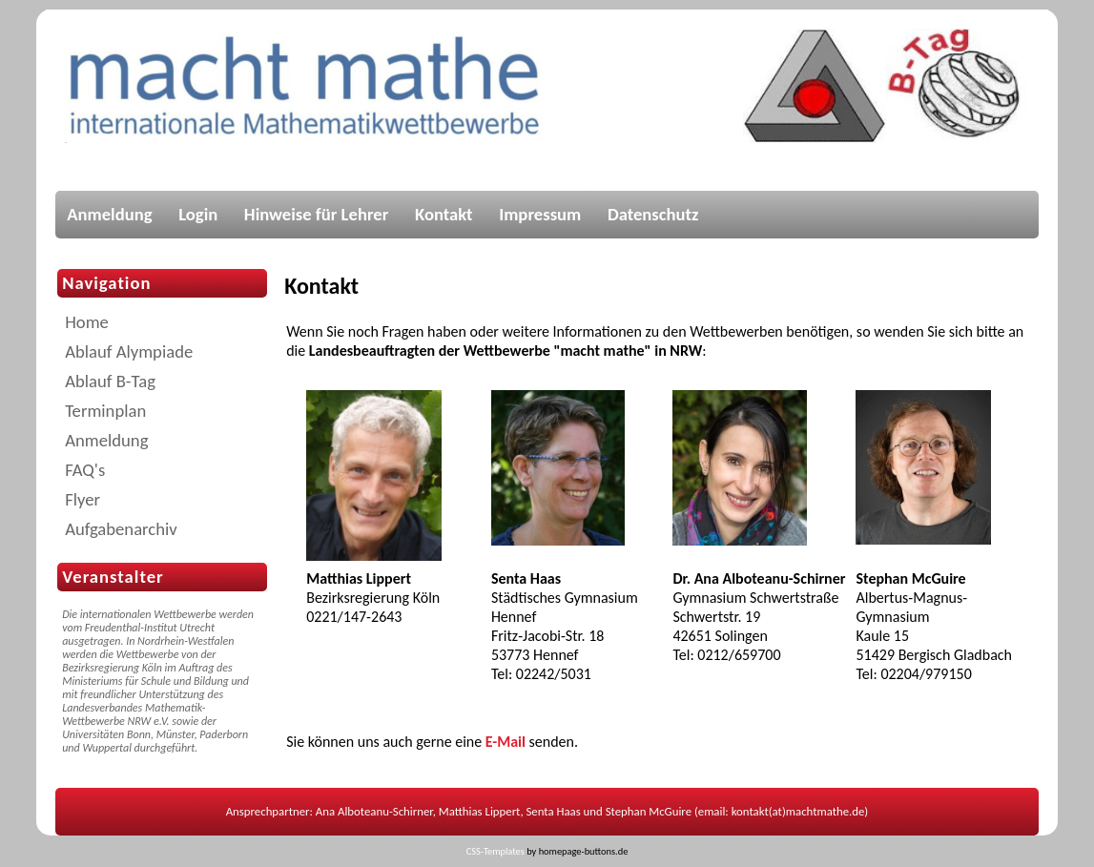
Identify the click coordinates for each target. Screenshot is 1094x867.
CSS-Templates (495, 851)
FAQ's (85, 470)
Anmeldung (109, 214)
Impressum (540, 214)
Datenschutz (653, 214)
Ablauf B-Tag (110, 381)
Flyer (82, 499)
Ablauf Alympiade (129, 351)
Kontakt (444, 214)
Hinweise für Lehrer (316, 214)
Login (197, 214)
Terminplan (105, 411)
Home (87, 322)
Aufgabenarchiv (121, 529)
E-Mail (505, 742)
